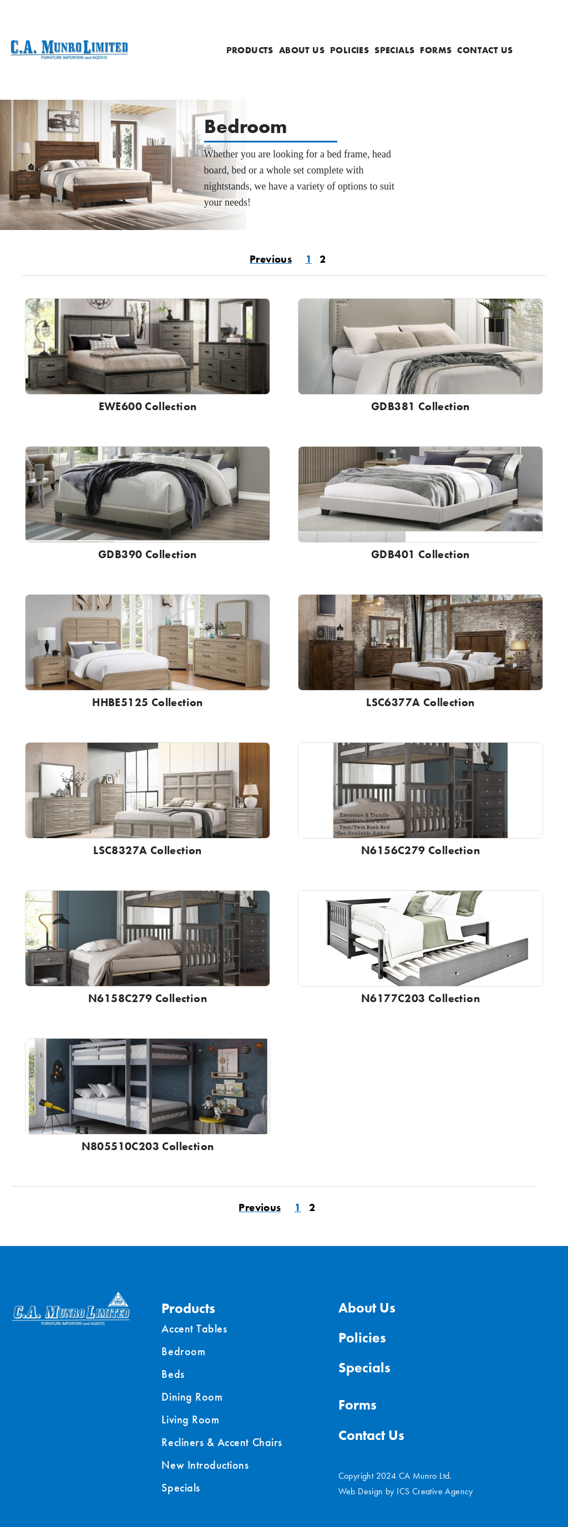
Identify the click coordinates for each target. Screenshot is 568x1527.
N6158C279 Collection (147, 998)
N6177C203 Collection (420, 998)
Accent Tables (194, 1328)
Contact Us (485, 50)
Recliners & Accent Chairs (221, 1442)
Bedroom (183, 1351)
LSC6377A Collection (420, 702)
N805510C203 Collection (148, 1146)
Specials (394, 50)
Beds (172, 1374)
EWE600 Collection (148, 406)
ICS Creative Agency (435, 1491)
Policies (349, 50)
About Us (301, 50)
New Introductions (204, 1465)
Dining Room (191, 1397)
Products (249, 50)
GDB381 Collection (420, 406)
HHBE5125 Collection (147, 702)
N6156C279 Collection (420, 850)
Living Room (190, 1419)
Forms (436, 50)
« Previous (269, 261)
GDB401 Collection (420, 554)
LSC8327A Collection (147, 850)
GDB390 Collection (147, 554)
